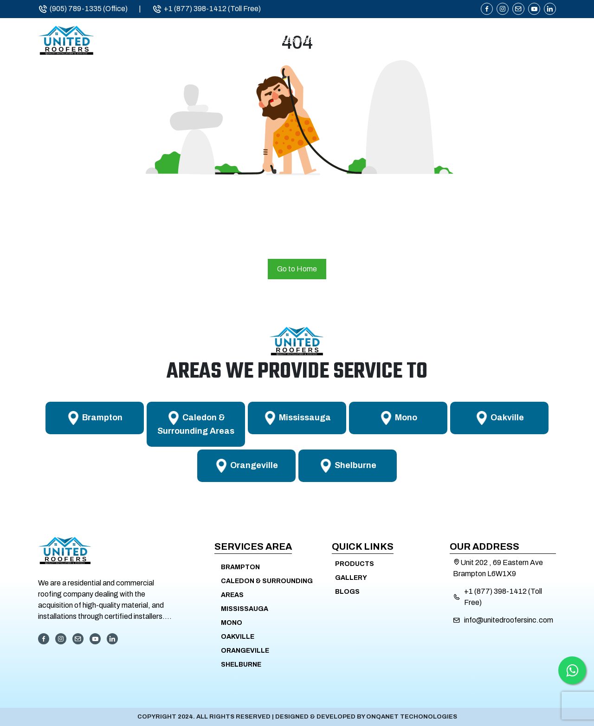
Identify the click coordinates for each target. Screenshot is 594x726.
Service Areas (379, 40)
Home (178, 40)
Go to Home (297, 269)
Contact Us (534, 40)
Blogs (347, 591)
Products (463, 40)
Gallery (351, 577)
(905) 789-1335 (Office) (83, 8)
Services (298, 40)
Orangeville (245, 650)
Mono (231, 622)
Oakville (237, 636)
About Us (235, 40)
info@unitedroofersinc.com (508, 620)
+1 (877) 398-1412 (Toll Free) (206, 8)
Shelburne (241, 664)
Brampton (240, 567)
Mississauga (244, 608)
